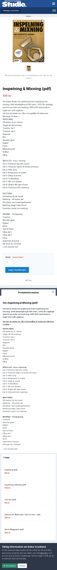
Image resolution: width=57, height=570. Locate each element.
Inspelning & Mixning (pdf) (15, 485)
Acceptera (9, 565)
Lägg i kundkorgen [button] (17, 270)
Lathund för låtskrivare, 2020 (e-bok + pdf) (22, 514)
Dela (28, 280)
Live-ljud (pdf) (10, 499)
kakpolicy (44, 553)
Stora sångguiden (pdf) (14, 529)
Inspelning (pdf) (11, 470)
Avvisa (22, 565)
